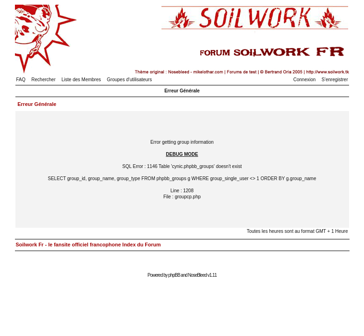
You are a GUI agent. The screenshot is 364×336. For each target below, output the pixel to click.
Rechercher (43, 79)
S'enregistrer (335, 79)
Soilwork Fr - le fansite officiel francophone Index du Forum (88, 244)
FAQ (21, 79)
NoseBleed (197, 275)
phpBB (174, 275)
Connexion (305, 79)
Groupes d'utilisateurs (129, 79)
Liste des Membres (81, 79)
